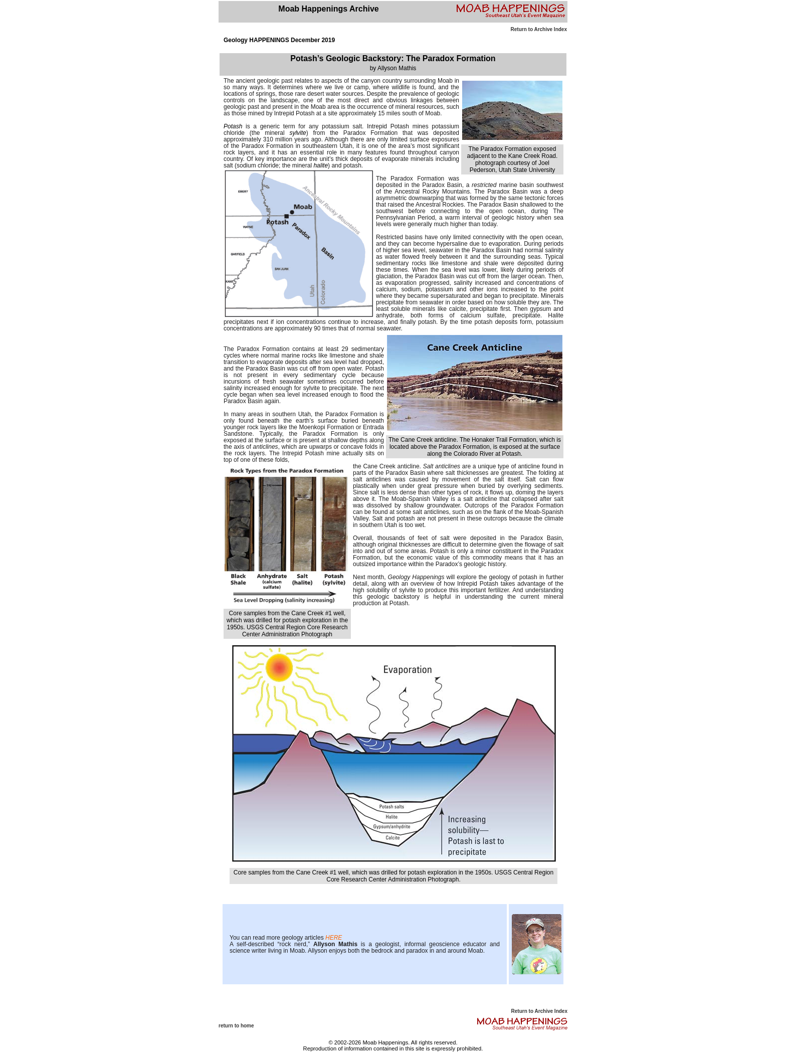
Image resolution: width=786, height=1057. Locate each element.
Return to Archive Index (539, 29)
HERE (333, 937)
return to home (236, 1025)
